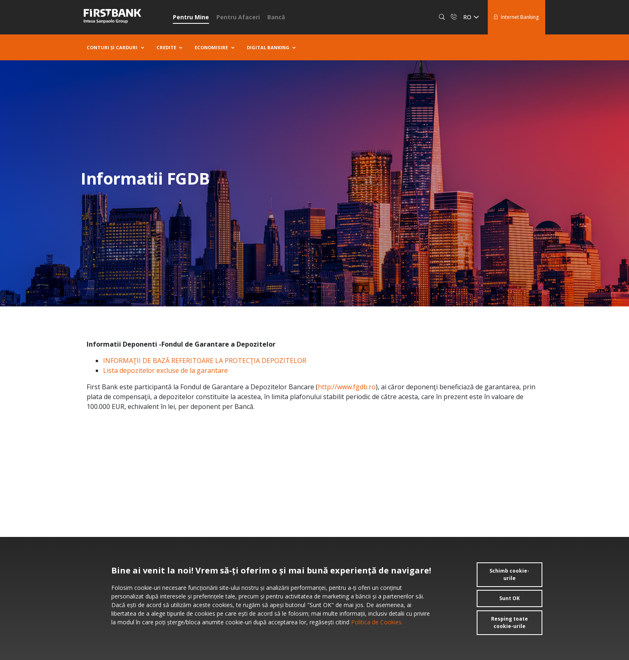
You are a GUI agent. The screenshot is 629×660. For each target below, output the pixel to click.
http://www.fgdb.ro (347, 386)
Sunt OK (509, 598)
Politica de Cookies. (376, 622)
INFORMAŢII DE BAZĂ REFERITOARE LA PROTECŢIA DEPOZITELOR (204, 360)
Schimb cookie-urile (509, 574)
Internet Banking (516, 17)
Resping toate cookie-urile (509, 622)
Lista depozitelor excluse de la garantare (165, 370)
